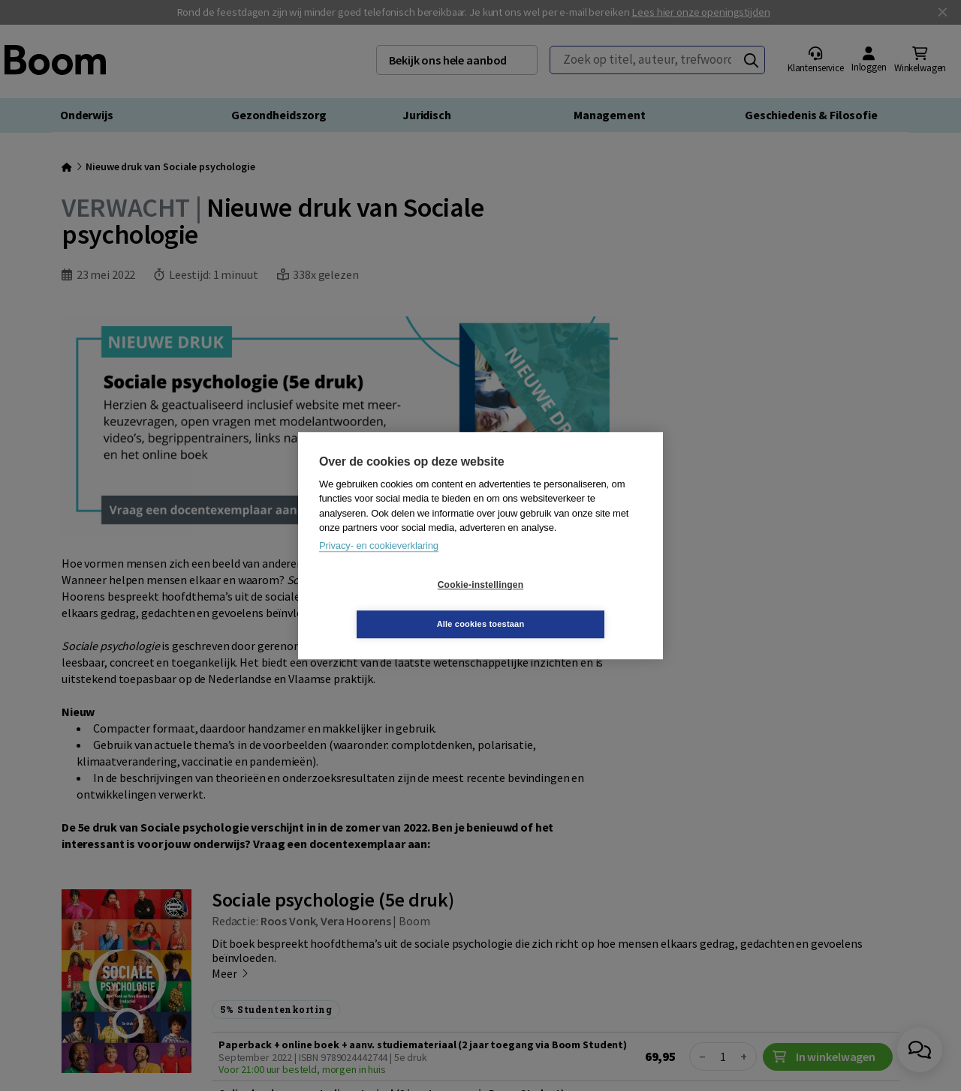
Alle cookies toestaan (570, 604)
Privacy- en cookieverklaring (378, 565)
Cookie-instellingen (391, 604)
